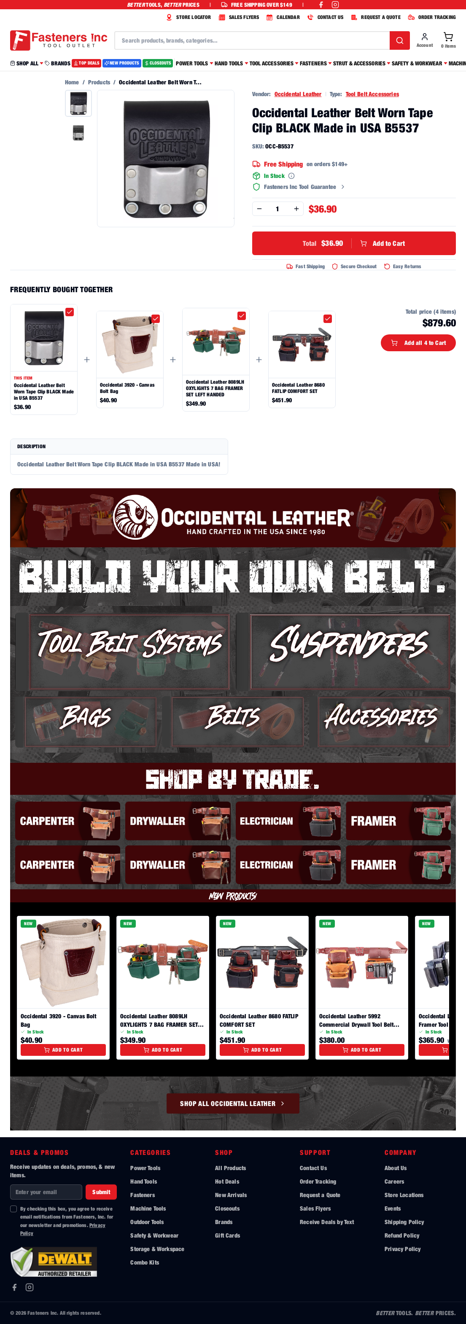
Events (393, 1208)
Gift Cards (227, 1235)
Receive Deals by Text (327, 1221)
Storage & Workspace (157, 1248)
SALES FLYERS (237, 17)
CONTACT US (324, 17)
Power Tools (145, 1167)
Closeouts (227, 1208)
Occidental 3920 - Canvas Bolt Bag (127, 388)
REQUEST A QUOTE (374, 17)
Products (99, 82)
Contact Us (313, 1167)
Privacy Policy (402, 1248)
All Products (230, 1167)
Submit (101, 1191)
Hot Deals (227, 1181)
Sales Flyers (315, 1208)
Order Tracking (318, 1181)
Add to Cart (354, 243)
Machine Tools (148, 1208)
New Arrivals (231, 1194)
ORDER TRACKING (431, 17)
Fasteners (142, 1194)
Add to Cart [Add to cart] (63, 1050)
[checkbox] (69, 312)
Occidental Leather (298, 93)
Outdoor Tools (147, 1221)
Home (72, 82)
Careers (394, 1181)
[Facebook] (14, 1287)
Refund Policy (402, 1235)
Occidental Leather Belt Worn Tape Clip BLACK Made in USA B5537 (44, 391)
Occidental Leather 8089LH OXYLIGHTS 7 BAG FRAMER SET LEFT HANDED (215, 388)
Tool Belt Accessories (372, 93)
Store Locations (404, 1194)
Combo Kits (144, 1262)
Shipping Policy (404, 1221)
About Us (396, 1167)
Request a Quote (320, 1194)
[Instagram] (29, 1287)
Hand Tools (143, 1181)
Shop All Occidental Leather (233, 1103)
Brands (223, 1221)
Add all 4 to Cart (418, 342)
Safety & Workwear (154, 1235)
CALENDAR (281, 17)
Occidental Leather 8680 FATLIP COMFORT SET (298, 388)
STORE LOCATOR (187, 17)
